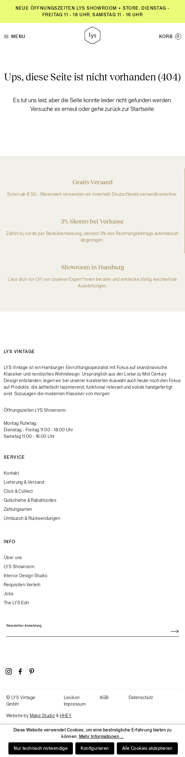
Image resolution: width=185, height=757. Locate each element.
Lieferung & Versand (24, 482)
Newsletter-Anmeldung (24, 625)
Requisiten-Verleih (22, 584)
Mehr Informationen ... (101, 736)
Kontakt (11, 473)
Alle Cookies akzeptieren (147, 748)
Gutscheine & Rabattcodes (30, 500)
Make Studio (42, 715)
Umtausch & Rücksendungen (32, 518)
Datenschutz (141, 697)
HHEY (66, 715)
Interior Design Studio (25, 575)
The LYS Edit (16, 602)
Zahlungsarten (18, 509)
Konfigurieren (95, 748)
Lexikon (72, 697)
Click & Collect (18, 491)
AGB (104, 697)
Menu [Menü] (15, 36)
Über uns (13, 557)
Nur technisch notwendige (41, 748)
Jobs (9, 593)
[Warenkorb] (170, 36)
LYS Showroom (19, 566)
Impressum (75, 704)
